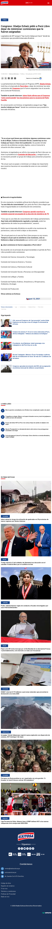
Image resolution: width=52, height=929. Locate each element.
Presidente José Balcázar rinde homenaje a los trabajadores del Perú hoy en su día (29, 344)
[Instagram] (27, 848)
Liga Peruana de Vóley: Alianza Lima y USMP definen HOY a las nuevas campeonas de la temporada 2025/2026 (24, 822)
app (16, 307)
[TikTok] (33, 848)
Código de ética (6, 883)
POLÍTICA (3, 309)
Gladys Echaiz (32, 307)
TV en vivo (4, 888)
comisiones (23, 307)
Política (4, 19)
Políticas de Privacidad (8, 894)
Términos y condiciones (8, 891)
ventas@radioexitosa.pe (12, 868)
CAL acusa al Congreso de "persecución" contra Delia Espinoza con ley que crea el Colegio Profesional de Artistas (31, 322)
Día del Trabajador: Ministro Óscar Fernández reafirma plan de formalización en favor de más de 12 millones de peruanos (32, 356)
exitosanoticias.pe (10, 872)
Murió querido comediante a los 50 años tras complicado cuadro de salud (27, 410)
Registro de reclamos (7, 886)
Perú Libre (40, 307)
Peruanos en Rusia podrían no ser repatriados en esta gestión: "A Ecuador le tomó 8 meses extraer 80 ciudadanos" (23, 779)
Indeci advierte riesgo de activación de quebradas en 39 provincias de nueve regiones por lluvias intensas (24, 520)
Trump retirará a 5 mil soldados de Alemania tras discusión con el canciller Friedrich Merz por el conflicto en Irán (23, 563)
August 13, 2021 (33, 299)
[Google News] (30, 848)
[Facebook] (19, 848)
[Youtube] (24, 848)
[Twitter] (22, 848)
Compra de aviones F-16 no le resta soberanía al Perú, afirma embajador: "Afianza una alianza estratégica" (31, 333)
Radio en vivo (5, 897)
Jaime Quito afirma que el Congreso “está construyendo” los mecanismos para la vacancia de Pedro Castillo (25, 98)
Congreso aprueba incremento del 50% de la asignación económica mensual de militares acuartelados (31, 367)
